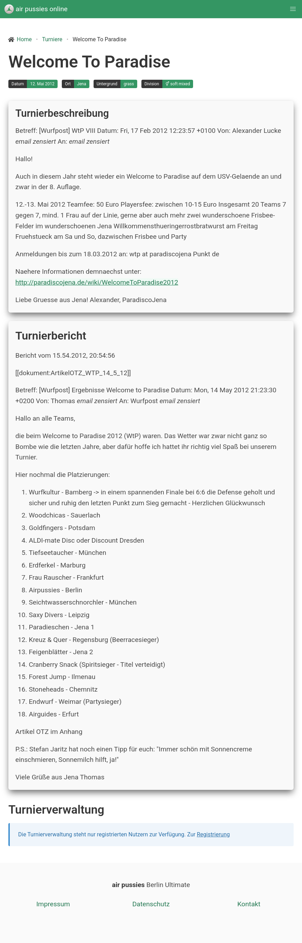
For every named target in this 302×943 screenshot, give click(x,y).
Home (24, 39)
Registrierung (213, 834)
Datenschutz (151, 904)
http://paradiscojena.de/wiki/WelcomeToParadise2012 (96, 282)
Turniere (52, 39)
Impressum (53, 904)
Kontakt (248, 904)
